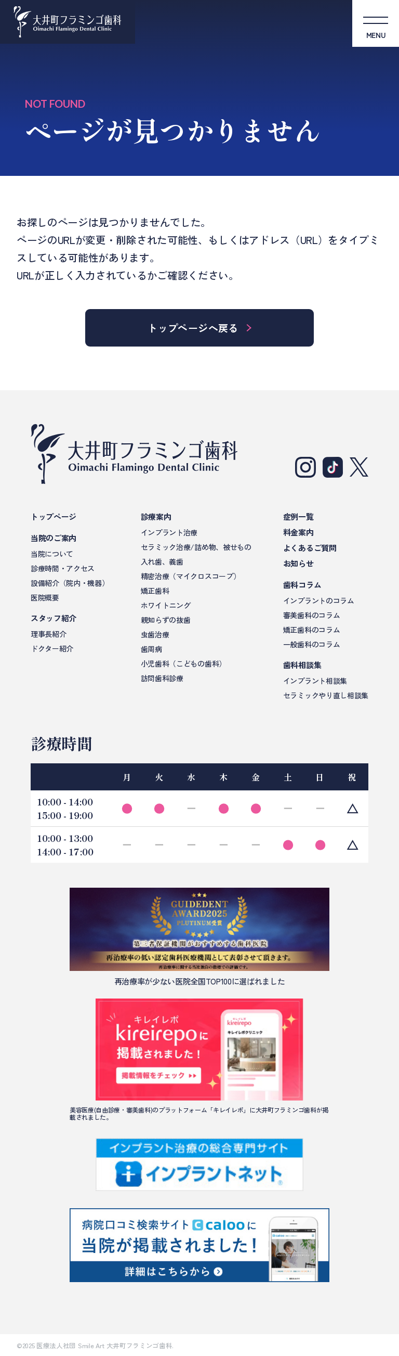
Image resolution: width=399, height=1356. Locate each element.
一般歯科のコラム (311, 644)
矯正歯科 (155, 590)
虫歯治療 (155, 634)
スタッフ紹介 (53, 617)
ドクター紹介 (52, 648)
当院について (52, 553)
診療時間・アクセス (63, 568)
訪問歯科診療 (162, 678)
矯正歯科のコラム (311, 629)
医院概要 (45, 597)
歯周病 (151, 649)
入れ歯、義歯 (162, 561)
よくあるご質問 (310, 547)
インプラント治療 (169, 532)
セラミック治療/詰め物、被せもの (196, 547)
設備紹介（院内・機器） (70, 583)
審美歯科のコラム (311, 615)
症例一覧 (298, 516)
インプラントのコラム (318, 600)
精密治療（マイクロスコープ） (191, 576)
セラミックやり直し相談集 (325, 695)
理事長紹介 (48, 634)
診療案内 (156, 516)
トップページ (53, 516)
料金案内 (298, 532)
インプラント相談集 (315, 680)
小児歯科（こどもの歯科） (183, 663)
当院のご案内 (53, 537)
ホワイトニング (166, 605)
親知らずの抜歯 (166, 620)
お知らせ (298, 563)
